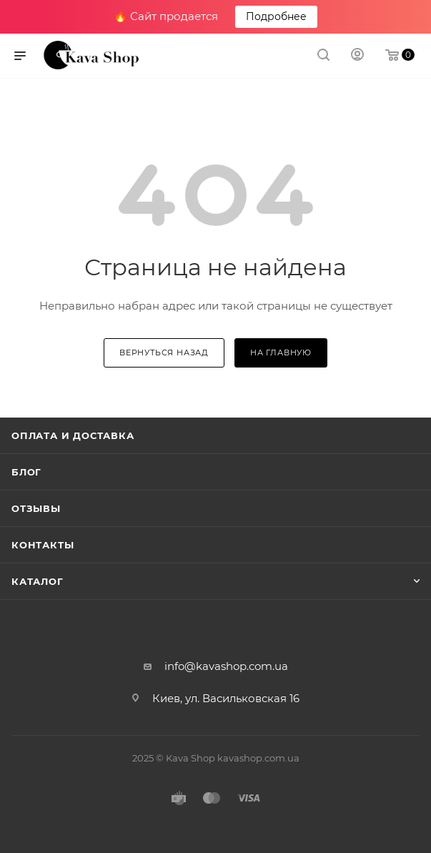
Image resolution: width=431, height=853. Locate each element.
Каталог (37, 581)
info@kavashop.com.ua (226, 666)
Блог (26, 472)
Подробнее (276, 16)
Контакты (42, 545)
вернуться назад (164, 352)
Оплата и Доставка (72, 435)
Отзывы (36, 508)
